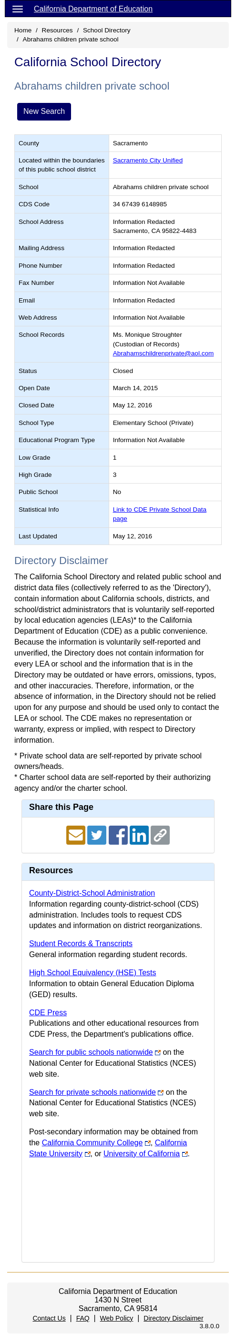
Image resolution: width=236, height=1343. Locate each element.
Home (22, 30)
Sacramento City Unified (148, 160)
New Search (44, 111)
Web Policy (116, 1318)
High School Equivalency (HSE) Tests (92, 973)
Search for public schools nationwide (91, 1052)
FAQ (83, 1318)
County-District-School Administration (92, 893)
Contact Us (48, 1318)
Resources (57, 30)
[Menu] (17, 8)
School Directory (107, 30)
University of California (141, 1154)
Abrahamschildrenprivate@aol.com (163, 353)
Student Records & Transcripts (81, 943)
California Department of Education (93, 9)
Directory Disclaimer (173, 1318)
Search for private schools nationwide (92, 1092)
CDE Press (48, 1013)
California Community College (92, 1143)
